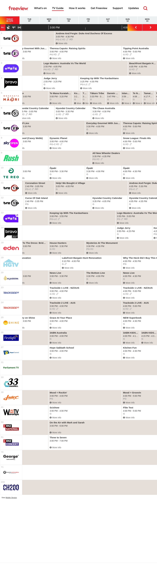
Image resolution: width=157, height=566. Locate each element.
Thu (68, 20)
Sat (108, 20)
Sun (127, 20)
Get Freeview (99, 8)
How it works (77, 8)
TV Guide (57, 8)
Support (118, 8)
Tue (29, 20)
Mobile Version (11, 497)
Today (9, 20)
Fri (88, 20)
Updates (133, 8)
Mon (147, 20)
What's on (40, 8)
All (2, 27)
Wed (49, 20)
